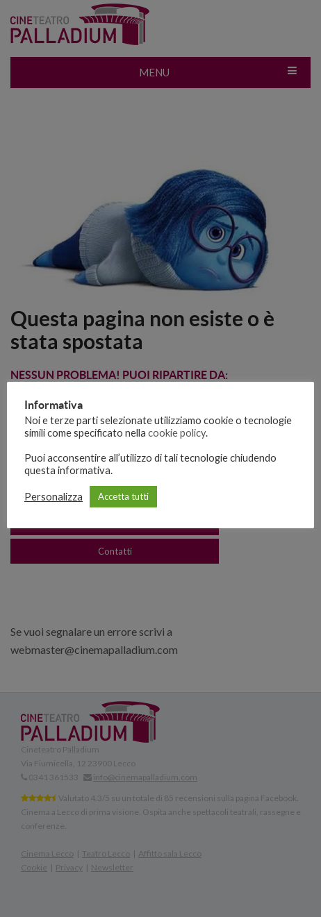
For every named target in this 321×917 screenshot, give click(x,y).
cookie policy (177, 433)
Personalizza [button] (53, 497)
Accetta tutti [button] (123, 496)
